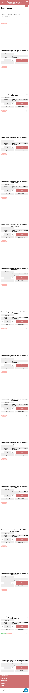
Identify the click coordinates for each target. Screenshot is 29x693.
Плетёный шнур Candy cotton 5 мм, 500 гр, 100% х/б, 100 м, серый (14, 94)
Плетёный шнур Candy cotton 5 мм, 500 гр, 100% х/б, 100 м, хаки (14, 138)
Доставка (4, 680)
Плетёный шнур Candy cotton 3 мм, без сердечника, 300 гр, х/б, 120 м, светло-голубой (14, 661)
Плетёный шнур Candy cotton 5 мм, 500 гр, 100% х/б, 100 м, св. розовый (14, 530)
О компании (4, 675)
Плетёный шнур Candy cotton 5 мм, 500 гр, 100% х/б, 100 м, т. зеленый (14, 225)
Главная (3, 14)
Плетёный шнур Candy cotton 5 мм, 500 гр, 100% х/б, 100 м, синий (14, 51)
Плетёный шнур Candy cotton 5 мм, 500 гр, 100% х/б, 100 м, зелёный (14, 487)
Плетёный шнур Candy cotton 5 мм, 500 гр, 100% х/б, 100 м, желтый (14, 399)
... (2, 16)
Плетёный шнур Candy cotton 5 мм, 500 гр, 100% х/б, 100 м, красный (14, 443)
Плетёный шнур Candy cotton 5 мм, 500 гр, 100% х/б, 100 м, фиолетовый (14, 356)
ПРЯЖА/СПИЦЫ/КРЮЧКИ (15, 14)
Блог (2, 685)
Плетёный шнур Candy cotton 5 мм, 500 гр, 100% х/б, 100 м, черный (14, 182)
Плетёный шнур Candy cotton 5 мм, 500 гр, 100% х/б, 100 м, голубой (14, 269)
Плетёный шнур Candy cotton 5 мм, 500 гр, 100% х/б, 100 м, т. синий (14, 574)
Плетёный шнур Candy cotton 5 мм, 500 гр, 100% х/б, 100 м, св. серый (14, 617)
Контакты (4, 678)
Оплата (3, 683)
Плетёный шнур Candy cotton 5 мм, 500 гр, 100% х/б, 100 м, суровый (14, 312)
